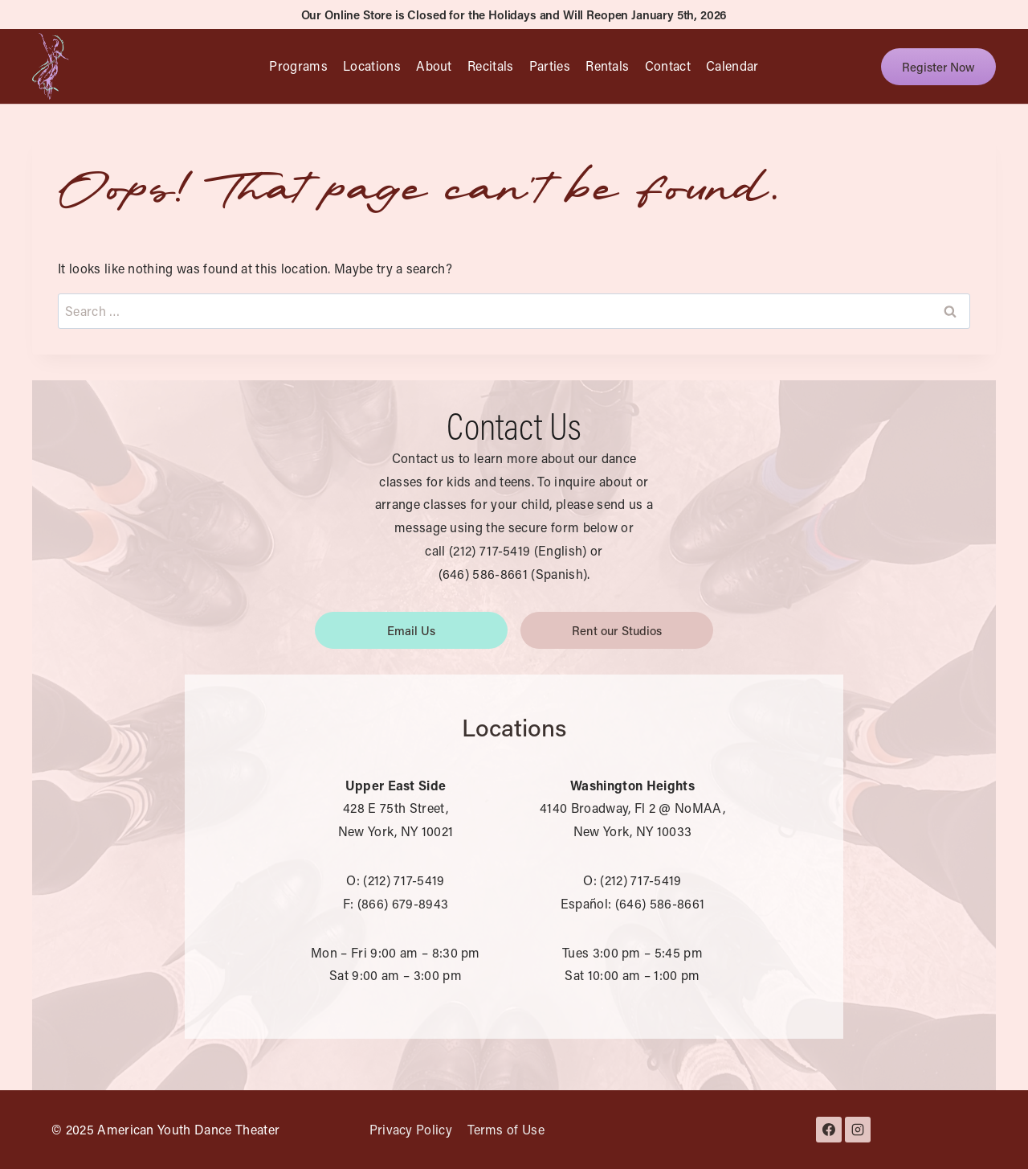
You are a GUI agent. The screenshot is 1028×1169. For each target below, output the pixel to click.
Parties (549, 65)
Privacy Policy (410, 1129)
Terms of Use (506, 1129)
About (434, 65)
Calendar (732, 65)
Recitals (490, 65)
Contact (668, 65)
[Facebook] (829, 1129)
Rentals (607, 65)
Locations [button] (372, 65)
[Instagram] (858, 1129)
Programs (298, 65)
